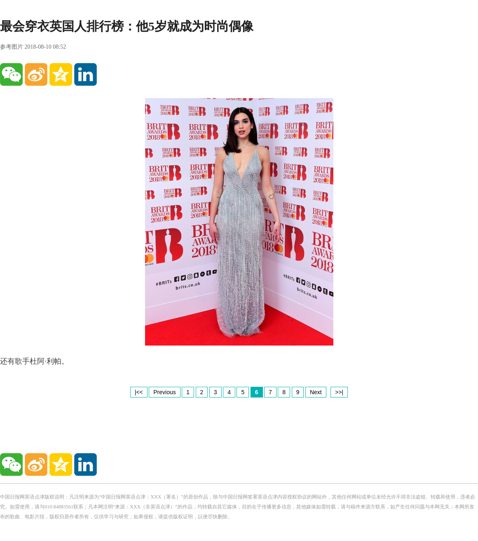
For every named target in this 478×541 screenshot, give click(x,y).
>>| (339, 392)
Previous (164, 392)
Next (316, 392)
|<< (139, 392)
